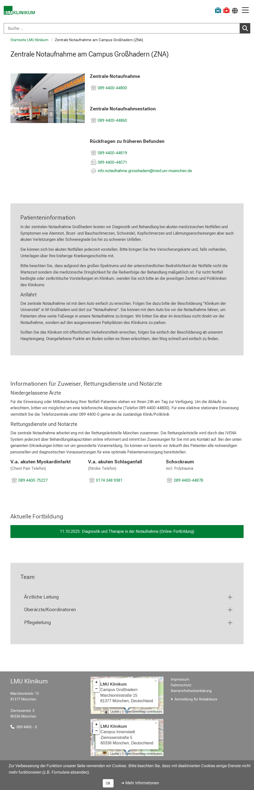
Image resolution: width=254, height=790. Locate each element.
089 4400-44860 (112, 120)
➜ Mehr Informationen (140, 783)
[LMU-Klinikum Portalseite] (21, 11)
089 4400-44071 (112, 162)
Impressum (180, 679)
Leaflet (114, 711)
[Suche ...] (122, 28)
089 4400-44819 (112, 153)
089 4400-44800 (112, 88)
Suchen (246, 28)
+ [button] (96, 682)
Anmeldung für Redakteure (196, 699)
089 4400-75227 (33, 480)
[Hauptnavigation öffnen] (245, 10)
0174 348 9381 (109, 480)
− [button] (96, 689)
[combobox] (127, 28)
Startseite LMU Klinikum (29, 40)
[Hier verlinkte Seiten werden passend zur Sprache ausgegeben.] (235, 10)
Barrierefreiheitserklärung (191, 691)
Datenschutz (181, 685)
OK (108, 783)
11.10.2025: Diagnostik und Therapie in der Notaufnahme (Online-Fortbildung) (127, 531)
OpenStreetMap (135, 711)
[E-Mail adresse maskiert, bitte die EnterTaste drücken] (145, 171)
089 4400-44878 (188, 480)
